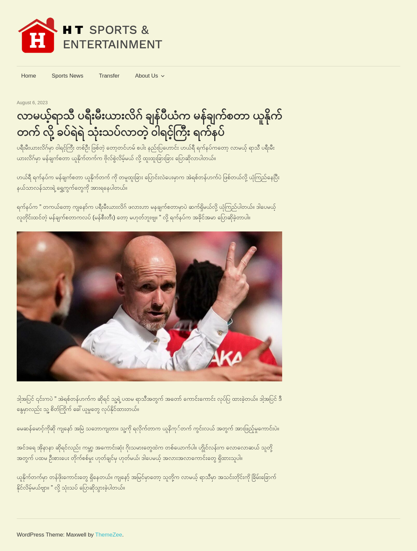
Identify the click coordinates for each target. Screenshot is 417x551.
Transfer (109, 76)
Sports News (67, 76)
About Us (150, 76)
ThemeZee (108, 535)
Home (28, 76)
